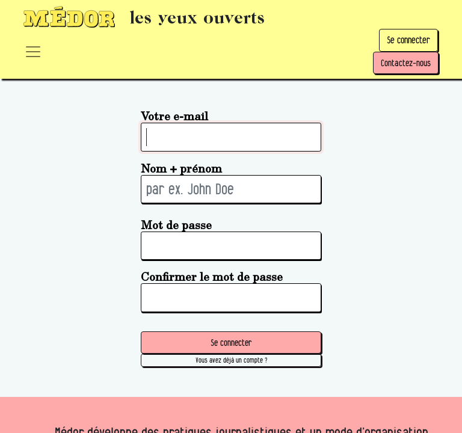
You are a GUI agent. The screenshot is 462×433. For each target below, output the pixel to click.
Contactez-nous (406, 63)
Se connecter (408, 40)
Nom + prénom (181, 168)
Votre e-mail (174, 116)
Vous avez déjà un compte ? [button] (231, 359)
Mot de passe (176, 225)
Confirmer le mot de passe (212, 276)
